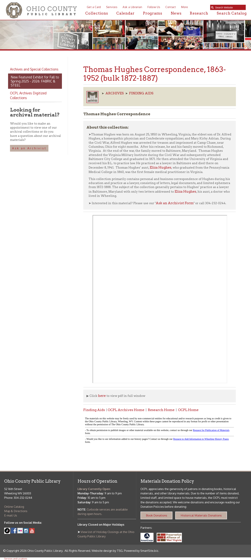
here (102, 396)
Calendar (125, 13)
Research (199, 13)
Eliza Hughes (160, 167)
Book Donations (156, 515)
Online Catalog (14, 506)
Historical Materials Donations (201, 515)
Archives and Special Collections (34, 69)
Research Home (161, 410)
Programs (152, 13)
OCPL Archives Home (126, 410)
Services (112, 7)
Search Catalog (232, 13)
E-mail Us (10, 515)
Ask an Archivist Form (175, 203)
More (184, 7)
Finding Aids (94, 410)
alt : (159, 431)
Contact (170, 7)
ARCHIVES (114, 93)
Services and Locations (15, 558)
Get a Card (94, 7)
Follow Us (153, 7)
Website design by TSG (107, 550)
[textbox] (229, 7)
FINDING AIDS (141, 93)
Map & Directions (15, 511)
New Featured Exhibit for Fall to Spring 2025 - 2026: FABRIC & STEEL (35, 81)
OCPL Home (188, 410)
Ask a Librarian (132, 7)
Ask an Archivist (29, 148)
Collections (96, 13)
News (176, 13)
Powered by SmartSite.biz (141, 550)
